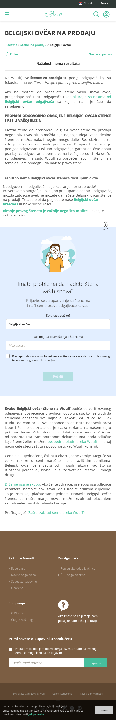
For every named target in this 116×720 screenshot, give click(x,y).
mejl (93, 621)
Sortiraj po (97, 54)
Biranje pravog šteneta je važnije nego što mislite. (46, 210)
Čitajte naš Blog (22, 620)
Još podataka (36, 714)
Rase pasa (18, 568)
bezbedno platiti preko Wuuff (72, 441)
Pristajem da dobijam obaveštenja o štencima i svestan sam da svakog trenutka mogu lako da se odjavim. (61, 358)
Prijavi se (95, 663)
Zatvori (103, 710)
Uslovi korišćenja (62, 693)
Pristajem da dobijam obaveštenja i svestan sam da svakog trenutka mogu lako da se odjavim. (56, 651)
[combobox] (58, 324)
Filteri (15, 54)
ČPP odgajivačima (73, 575)
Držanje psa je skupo (22, 484)
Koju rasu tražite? (58, 315)
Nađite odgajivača (23, 575)
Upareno (17, 588)
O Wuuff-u (18, 613)
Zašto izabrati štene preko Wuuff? (56, 512)
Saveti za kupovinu (24, 581)
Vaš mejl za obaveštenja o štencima (58, 337)
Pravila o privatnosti (91, 693)
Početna (11, 45)
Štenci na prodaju (33, 45)
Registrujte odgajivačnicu (78, 568)
